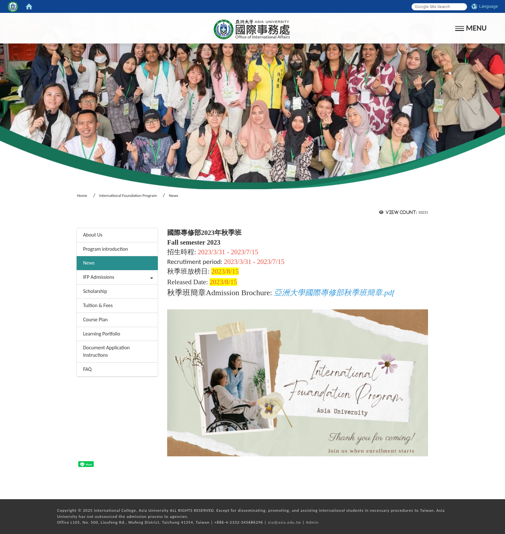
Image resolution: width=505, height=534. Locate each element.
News (89, 263)
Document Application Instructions (106, 351)
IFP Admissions (98, 277)
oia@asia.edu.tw (284, 522)
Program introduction (105, 249)
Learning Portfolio (101, 334)
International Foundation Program (128, 195)
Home (82, 195)
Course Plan (95, 319)
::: (74, 219)
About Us (92, 235)
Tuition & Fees (98, 305)
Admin (312, 522)
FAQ (87, 369)
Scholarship (95, 291)
